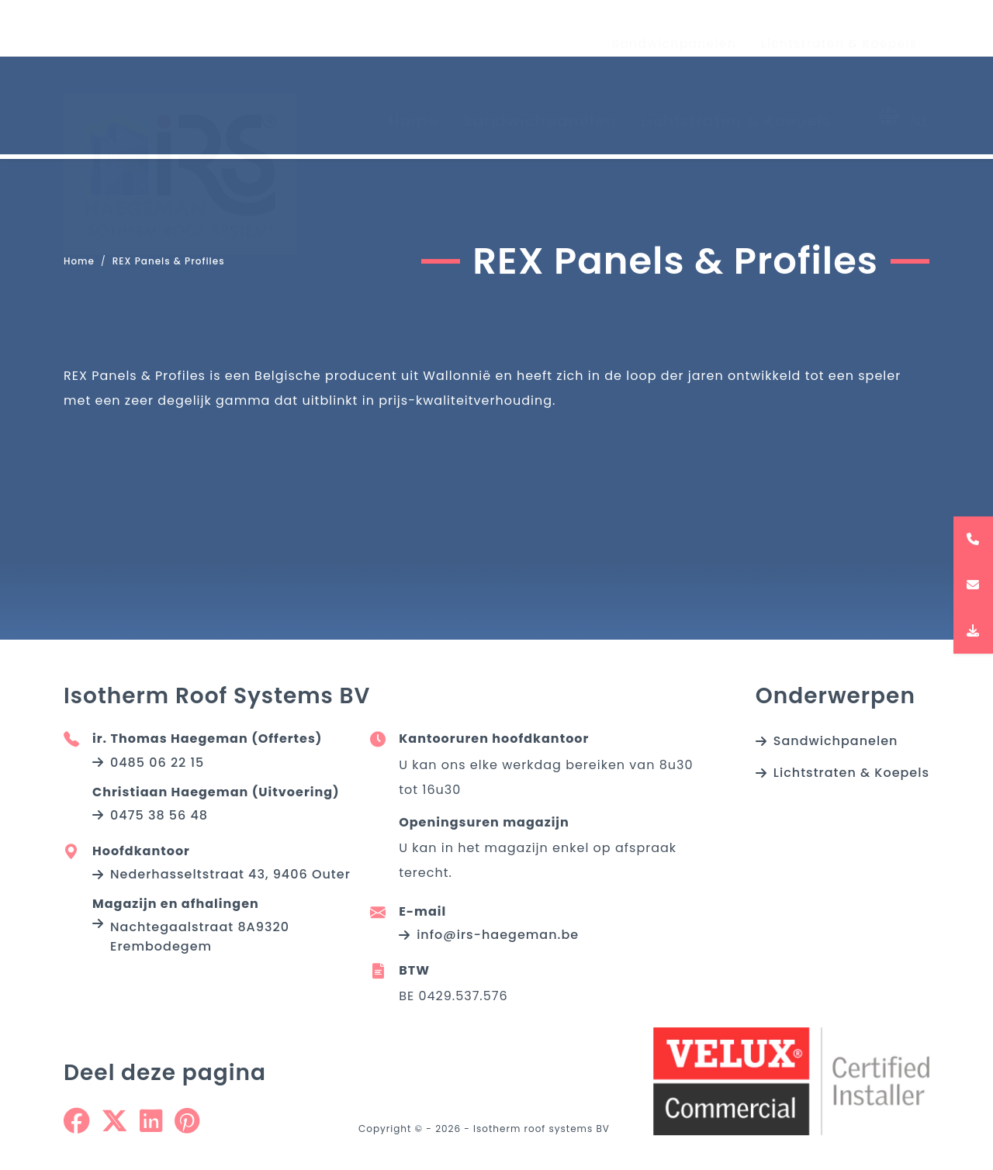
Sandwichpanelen (673, 29)
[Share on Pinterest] (187, 1127)
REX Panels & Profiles (168, 261)
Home (413, 106)
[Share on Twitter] (114, 1127)
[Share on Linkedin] (151, 1127)
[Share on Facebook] (76, 1127)
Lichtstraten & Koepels (839, 29)
